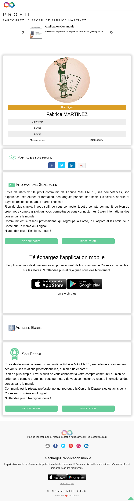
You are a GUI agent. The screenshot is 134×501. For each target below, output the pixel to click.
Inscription (88, 241)
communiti (52, 192)
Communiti (12, 221)
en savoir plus (67, 293)
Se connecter (31, 241)
